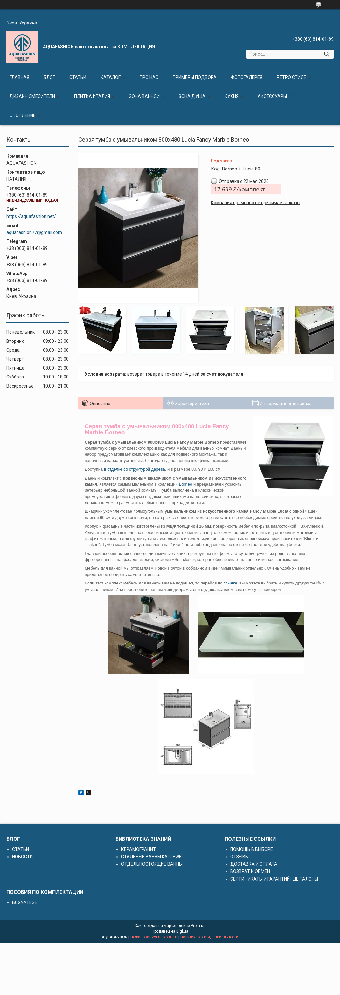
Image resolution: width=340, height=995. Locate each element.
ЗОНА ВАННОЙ (144, 96)
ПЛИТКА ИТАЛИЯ (92, 96)
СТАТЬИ (77, 77)
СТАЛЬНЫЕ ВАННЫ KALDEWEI (152, 856)
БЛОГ (49, 77)
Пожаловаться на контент (153, 937)
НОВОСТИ (22, 856)
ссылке (230, 583)
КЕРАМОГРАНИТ (138, 849)
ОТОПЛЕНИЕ (23, 115)
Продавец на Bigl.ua (170, 931)
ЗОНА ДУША (192, 96)
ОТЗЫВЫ (239, 856)
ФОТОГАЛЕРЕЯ (246, 77)
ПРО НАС (149, 77)
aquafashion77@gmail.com (34, 232)
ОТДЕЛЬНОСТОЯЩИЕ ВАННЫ (152, 864)
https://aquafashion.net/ (31, 216)
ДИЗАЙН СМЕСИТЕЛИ (32, 96)
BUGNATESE (24, 902)
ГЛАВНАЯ (19, 77)
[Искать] (326, 54)
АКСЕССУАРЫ (272, 96)
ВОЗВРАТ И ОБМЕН (250, 871)
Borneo (185, 484)
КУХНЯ (232, 96)
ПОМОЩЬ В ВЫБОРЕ (251, 849)
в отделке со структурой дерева (134, 469)
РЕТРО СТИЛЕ (291, 77)
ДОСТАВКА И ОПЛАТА (253, 864)
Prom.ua (198, 925)
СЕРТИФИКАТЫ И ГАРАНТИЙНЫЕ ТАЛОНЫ (274, 878)
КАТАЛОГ (111, 77)
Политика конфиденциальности (209, 937)
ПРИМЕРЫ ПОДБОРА (195, 77)
